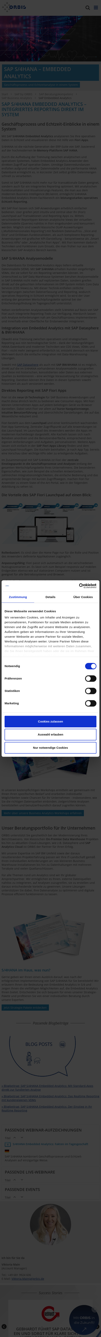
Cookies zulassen (50, 721)
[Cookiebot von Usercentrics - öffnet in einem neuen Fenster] (79, 585)
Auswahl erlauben (50, 734)
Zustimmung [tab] (18, 597)
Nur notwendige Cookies (50, 747)
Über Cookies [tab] (83, 597)
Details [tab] (50, 597)
